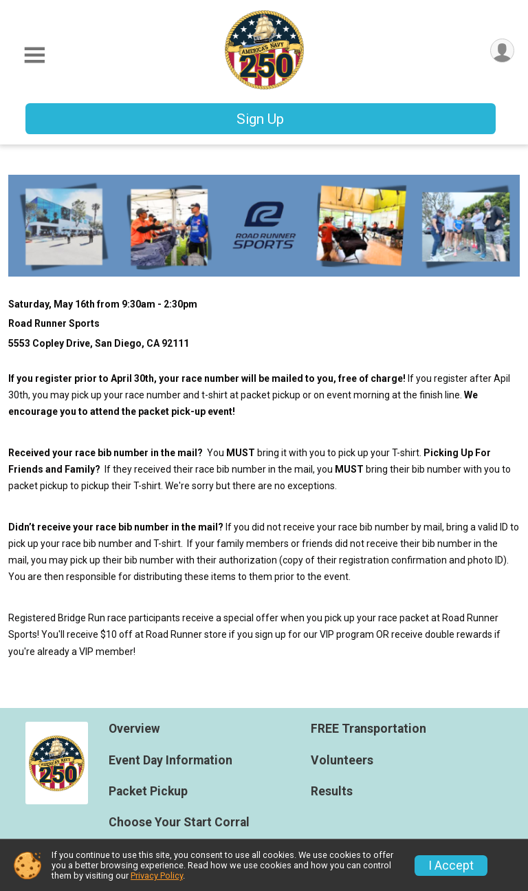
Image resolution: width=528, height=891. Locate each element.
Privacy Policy (157, 875)
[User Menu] (501, 51)
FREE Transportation (368, 729)
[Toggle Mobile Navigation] (34, 55)
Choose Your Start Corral (179, 822)
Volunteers (342, 760)
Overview (134, 729)
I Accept (451, 865)
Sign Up (260, 119)
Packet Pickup (148, 791)
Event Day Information (170, 760)
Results (332, 791)
